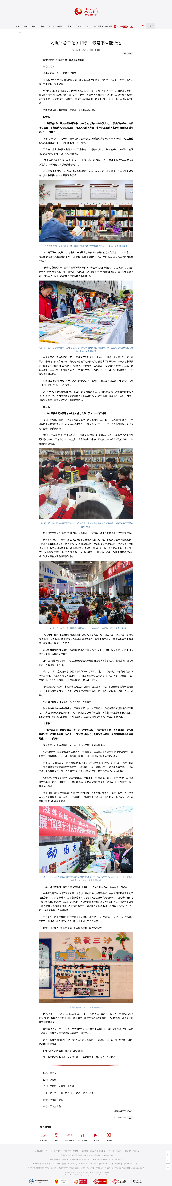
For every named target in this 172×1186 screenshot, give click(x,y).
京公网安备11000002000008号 (134, 1168)
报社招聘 (59, 1151)
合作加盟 (85, 1151)
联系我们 (136, 1151)
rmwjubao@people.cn (115, 1159)
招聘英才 (67, 1151)
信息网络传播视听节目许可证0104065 (40, 1168)
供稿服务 (93, 1151)
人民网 (18, 33)
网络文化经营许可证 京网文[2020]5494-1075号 (70, 1168)
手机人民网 (69, 1136)
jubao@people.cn (107, 1155)
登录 (152, 26)
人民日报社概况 (38, 1151)
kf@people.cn (66, 1159)
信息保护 (128, 1151)
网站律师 (119, 1151)
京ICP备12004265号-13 (131, 1164)
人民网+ (56, 1136)
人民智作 (108, 1136)
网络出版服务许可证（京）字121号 (98, 1168)
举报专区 (108, 26)
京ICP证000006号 (117, 1168)
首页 (17, 26)
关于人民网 (50, 1151)
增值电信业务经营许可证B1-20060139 (74, 1164)
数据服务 (102, 1151)
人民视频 (95, 1136)
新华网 (97, 50)
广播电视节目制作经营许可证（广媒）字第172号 (105, 1164)
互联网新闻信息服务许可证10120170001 (46, 1164)
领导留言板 (82, 1136)
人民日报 (43, 1136)
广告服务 (76, 1151)
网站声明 (111, 1151)
